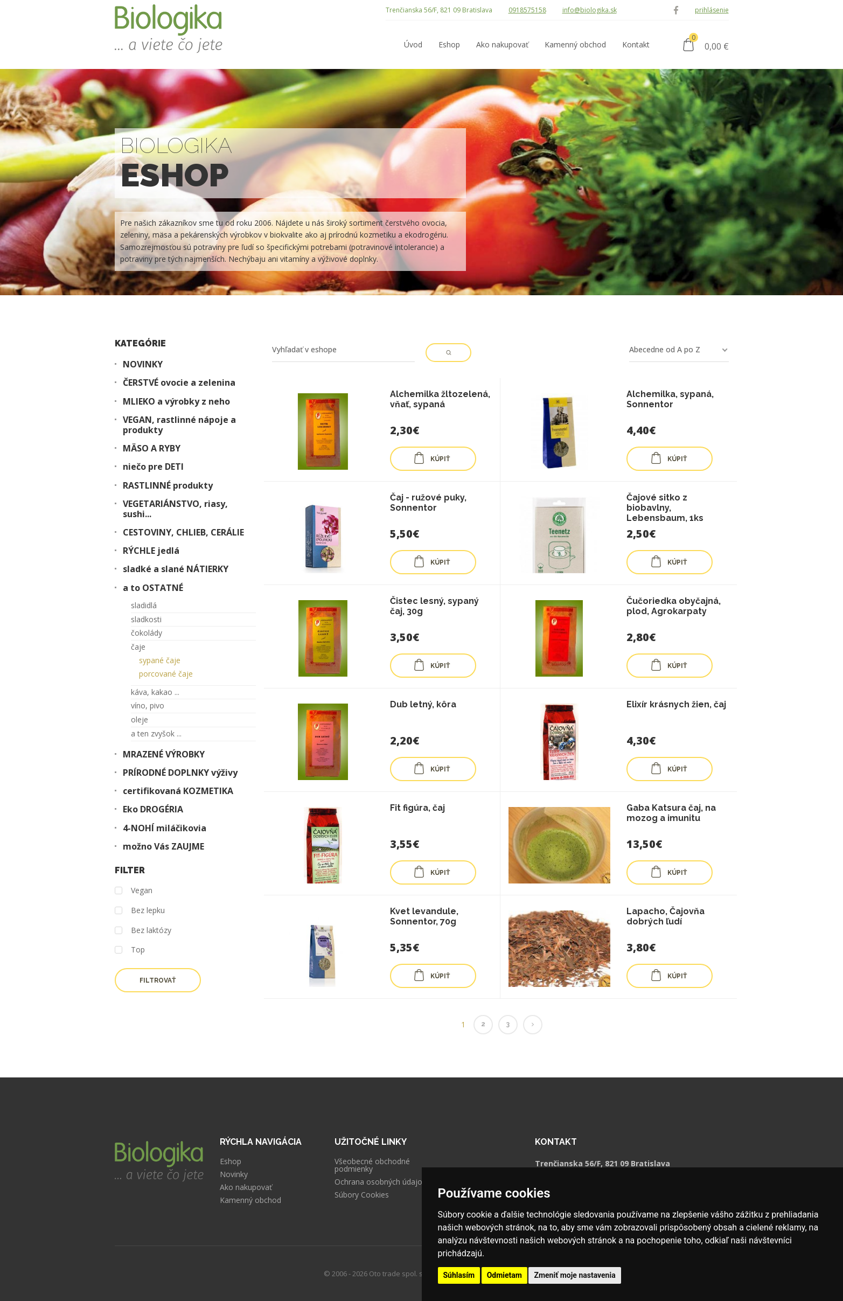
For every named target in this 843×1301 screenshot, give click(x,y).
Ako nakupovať (246, 1187)
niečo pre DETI (153, 467)
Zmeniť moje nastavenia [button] (574, 1275)
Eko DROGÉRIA (153, 809)
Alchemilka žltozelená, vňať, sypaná (440, 399)
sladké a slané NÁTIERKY (175, 569)
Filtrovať (158, 980)
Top (130, 950)
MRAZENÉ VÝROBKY (164, 754)
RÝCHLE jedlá (151, 551)
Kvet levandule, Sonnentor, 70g (424, 916)
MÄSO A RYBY (151, 448)
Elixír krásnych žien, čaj (676, 704)
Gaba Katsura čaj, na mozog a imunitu (671, 813)
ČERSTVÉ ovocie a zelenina (179, 383)
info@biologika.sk (589, 10)
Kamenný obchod (250, 1200)
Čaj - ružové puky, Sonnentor (428, 502)
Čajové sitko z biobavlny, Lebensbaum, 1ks (664, 507)
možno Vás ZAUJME (163, 846)
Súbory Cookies (362, 1195)
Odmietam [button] (504, 1275)
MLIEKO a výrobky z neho (176, 401)
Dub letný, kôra (423, 704)
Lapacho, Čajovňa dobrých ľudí (665, 916)
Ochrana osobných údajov (380, 1182)
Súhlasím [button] (459, 1275)
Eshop (230, 1161)
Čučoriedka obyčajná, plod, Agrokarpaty (673, 606)
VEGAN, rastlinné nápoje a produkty (179, 425)
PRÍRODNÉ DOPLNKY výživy (180, 773)
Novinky (234, 1174)
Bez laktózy (143, 930)
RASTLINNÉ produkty (168, 486)
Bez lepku (140, 910)
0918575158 (527, 10)
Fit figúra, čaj (417, 808)
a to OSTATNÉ (153, 588)
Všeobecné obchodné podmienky (372, 1165)
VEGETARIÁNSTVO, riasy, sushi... (175, 509)
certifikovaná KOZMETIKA (178, 791)
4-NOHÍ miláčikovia (164, 828)
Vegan (133, 890)
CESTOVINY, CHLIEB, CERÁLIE (183, 532)
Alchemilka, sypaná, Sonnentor (670, 399)
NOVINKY (143, 364)
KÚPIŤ (431, 458)
